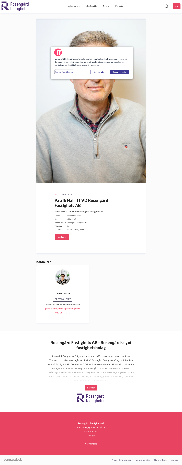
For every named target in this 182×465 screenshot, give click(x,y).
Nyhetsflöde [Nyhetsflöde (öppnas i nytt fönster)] (160, 459)
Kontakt (119, 6)
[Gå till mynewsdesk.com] (13, 460)
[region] (92, 63)
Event (106, 6)
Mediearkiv (91, 6)
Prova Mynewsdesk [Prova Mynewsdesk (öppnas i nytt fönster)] (121, 459)
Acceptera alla (119, 72)
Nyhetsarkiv (73, 6)
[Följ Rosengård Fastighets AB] (176, 6)
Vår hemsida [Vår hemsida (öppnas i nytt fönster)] (91, 443)
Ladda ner (62, 237)
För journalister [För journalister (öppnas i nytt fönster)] (142, 459)
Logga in (175, 459)
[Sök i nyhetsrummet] (167, 6)
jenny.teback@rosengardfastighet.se (62, 308)
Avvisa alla (99, 72)
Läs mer (91, 387)
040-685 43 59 (62, 312)
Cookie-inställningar (64, 72)
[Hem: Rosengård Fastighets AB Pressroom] (15, 6)
